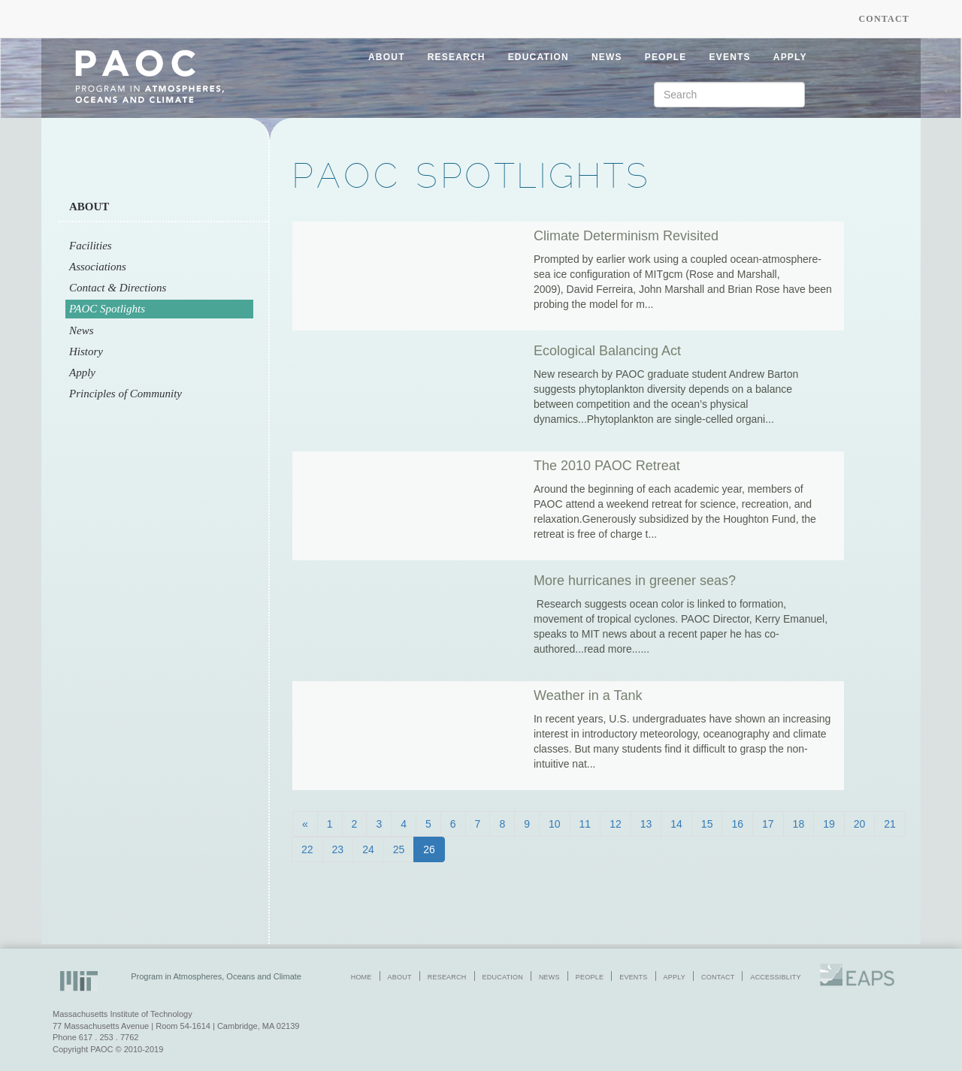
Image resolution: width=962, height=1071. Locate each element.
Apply (82, 373)
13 (646, 824)
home (361, 977)
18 (799, 824)
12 (616, 824)
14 (676, 824)
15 (707, 824)
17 (768, 824)
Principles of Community (125, 394)
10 (555, 824)
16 (737, 824)
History (86, 351)
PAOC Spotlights (107, 309)
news (606, 57)
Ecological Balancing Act (607, 350)
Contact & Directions (117, 288)
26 (429, 849)
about (386, 57)
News (81, 330)
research (457, 57)
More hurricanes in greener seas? (635, 580)
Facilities (90, 246)
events (730, 57)
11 (585, 824)
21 (890, 824)
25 (399, 849)
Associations (97, 267)
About (89, 207)
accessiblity (775, 977)
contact (717, 977)
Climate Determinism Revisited (626, 235)
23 (338, 849)
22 (307, 849)
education (538, 57)
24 (368, 849)
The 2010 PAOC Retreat (607, 465)
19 (829, 824)
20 (860, 824)
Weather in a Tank (588, 695)
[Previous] (305, 824)
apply (790, 57)
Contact (883, 19)
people (666, 57)
